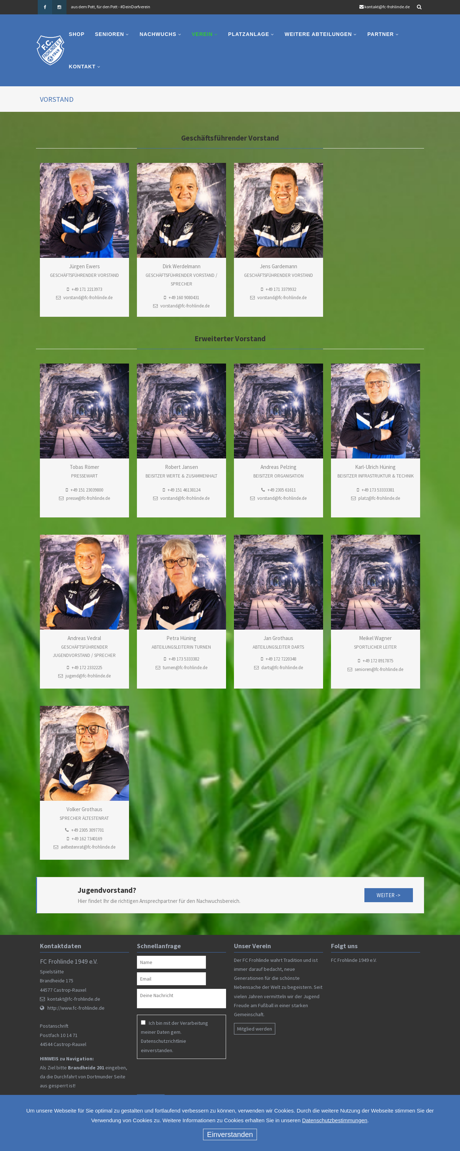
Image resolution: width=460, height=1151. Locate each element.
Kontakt (82, 66)
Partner (381, 34)
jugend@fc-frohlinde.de (88, 676)
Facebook (45, 7)
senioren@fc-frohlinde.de (379, 669)
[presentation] (183, 1076)
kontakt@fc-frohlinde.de (387, 6)
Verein (202, 34)
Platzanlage (248, 34)
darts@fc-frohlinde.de (282, 667)
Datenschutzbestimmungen (334, 1120)
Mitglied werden (254, 1029)
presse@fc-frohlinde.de (88, 498)
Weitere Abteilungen (318, 34)
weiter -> (388, 895)
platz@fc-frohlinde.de (379, 498)
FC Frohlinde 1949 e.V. (354, 960)
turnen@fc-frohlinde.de (185, 667)
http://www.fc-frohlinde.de (76, 1008)
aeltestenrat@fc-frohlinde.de (88, 847)
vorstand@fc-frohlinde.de (185, 306)
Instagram (59, 7)
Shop (77, 34)
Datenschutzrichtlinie (163, 1041)
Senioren (109, 34)
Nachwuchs (158, 34)
